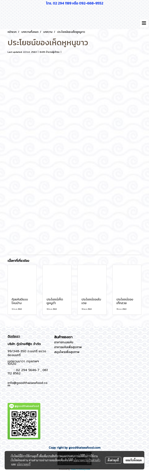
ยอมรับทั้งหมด (134, 460)
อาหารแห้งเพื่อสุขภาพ (68, 347)
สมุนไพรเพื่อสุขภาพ (67, 352)
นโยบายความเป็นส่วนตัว (86, 460)
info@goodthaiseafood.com (27, 384)
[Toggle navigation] (144, 23)
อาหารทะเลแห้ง (63, 342)
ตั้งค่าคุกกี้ (113, 460)
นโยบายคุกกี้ (23, 464)
